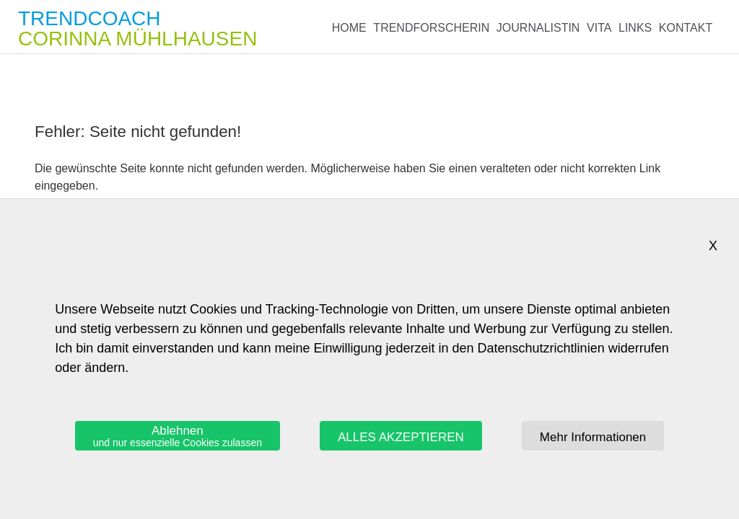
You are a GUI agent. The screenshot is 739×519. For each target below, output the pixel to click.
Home (349, 28)
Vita (599, 28)
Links (635, 28)
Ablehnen (177, 436)
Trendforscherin (431, 28)
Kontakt (685, 28)
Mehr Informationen (593, 437)
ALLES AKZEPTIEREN (401, 437)
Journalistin (538, 28)
